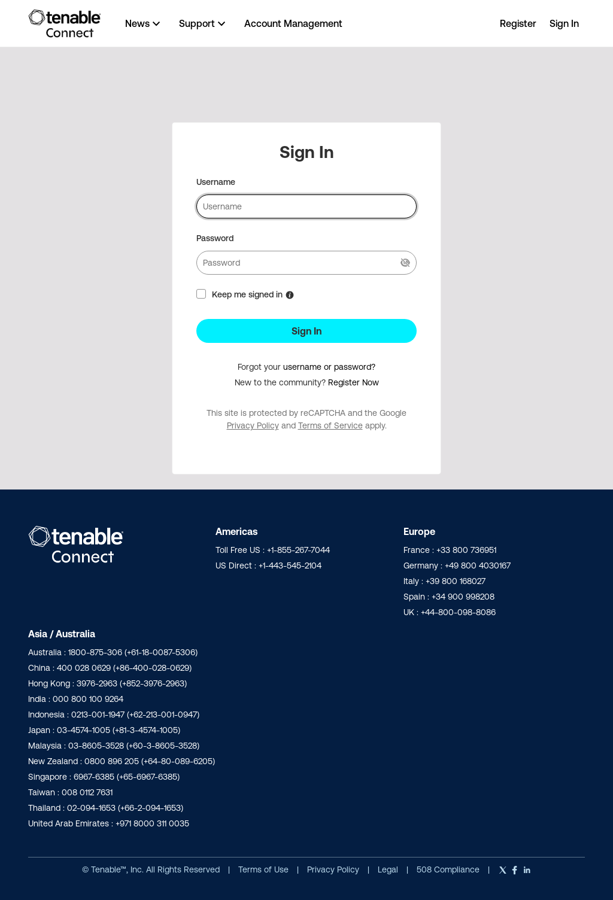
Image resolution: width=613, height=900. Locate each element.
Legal (389, 869)
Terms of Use (263, 869)
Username (215, 182)
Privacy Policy (253, 425)
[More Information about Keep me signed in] (290, 295)
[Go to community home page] (64, 23)
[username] (306, 206)
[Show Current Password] (405, 263)
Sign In (306, 331)
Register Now (353, 382)
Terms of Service (330, 425)
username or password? (329, 367)
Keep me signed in (247, 294)
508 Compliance (449, 869)
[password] (306, 263)
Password (214, 238)
